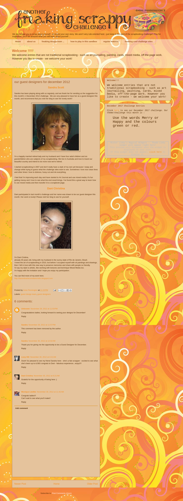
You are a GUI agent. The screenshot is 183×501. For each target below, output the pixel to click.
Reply (23, 316)
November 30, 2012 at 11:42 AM (50, 392)
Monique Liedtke (28, 392)
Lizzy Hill (25, 357)
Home (18, 41)
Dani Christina (56, 188)
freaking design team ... (53, 41)
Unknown (25, 309)
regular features (111, 41)
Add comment (21, 408)
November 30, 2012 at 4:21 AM (43, 357)
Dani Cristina (27, 376)
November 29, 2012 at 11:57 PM (42, 325)
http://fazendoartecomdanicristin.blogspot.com (33, 278)
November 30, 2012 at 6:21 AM (47, 376)
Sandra (24, 325)
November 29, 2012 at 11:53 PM (44, 309)
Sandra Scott (56, 87)
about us (31, 41)
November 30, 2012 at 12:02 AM (42, 341)
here (116, 110)
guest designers (44, 294)
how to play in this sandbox (84, 41)
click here (155, 152)
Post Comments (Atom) (62, 493)
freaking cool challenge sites (138, 41)
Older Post (92, 484)
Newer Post (20, 484)
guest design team (28, 294)
